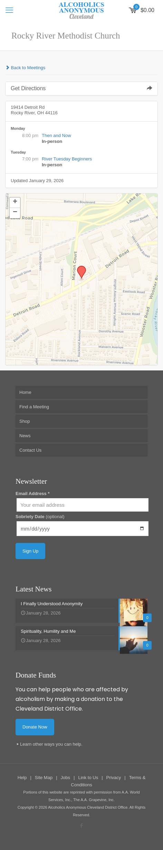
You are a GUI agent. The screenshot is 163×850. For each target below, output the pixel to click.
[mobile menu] (9, 10)
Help (22, 777)
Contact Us (30, 450)
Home (25, 392)
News (25, 435)
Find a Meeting (34, 406)
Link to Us (88, 777)
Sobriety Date (40, 516)
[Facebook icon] (81, 825)
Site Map (43, 777)
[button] (79, 268)
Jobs (65, 777)
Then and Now (56, 135)
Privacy (113, 777)
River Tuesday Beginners (67, 158)
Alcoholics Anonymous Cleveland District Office (87, 807)
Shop (24, 421)
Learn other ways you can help (50, 744)
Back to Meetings (25, 67)
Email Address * (33, 493)
